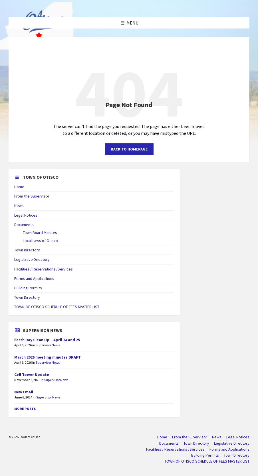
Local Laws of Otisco (40, 240)
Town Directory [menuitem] (196, 443)
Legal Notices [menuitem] (237, 437)
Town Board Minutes (40, 232)
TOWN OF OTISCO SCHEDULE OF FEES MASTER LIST (56, 306)
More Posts (25, 408)
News (19, 205)
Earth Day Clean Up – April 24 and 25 (47, 339)
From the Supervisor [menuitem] (189, 437)
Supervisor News (48, 345)
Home (19, 186)
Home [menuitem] (162, 437)
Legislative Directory (32, 259)
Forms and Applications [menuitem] (229, 449)
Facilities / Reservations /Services (43, 269)
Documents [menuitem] (169, 443)
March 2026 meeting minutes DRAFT (47, 357)
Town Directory (27, 250)
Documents (24, 224)
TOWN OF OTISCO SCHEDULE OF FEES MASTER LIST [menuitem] (206, 461)
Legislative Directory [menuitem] (231, 443)
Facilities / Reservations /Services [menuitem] (175, 449)
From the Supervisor (31, 196)
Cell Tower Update (31, 374)
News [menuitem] (216, 437)
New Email (23, 391)
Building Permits (28, 287)
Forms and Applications (34, 278)
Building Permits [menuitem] (205, 455)
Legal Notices (25, 215)
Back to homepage (129, 149)
